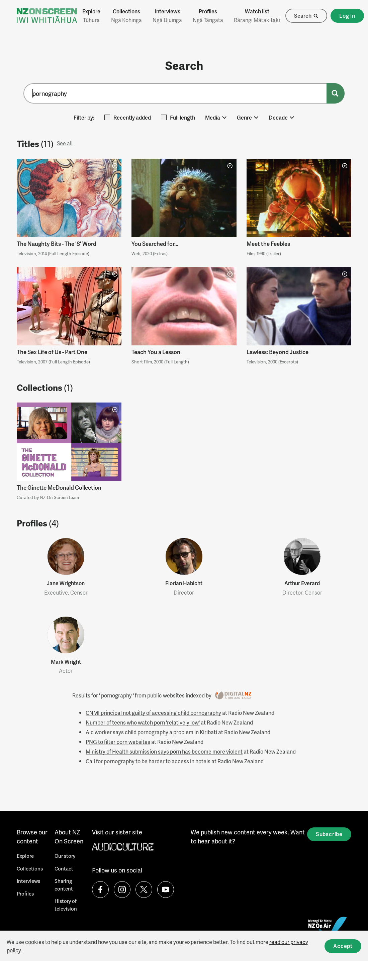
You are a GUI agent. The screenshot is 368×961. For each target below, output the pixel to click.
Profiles (208, 16)
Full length (178, 117)
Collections (126, 16)
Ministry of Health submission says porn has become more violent (164, 751)
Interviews (167, 16)
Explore (91, 16)
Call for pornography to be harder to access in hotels (148, 761)
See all (65, 143)
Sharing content (64, 884)
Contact (64, 868)
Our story (65, 855)
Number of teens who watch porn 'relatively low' (143, 722)
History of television (66, 904)
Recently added (127, 117)
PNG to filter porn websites (118, 742)
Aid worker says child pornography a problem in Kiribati (151, 732)
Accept (343, 946)
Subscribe (329, 834)
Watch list (257, 16)
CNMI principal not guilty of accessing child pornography (153, 712)
